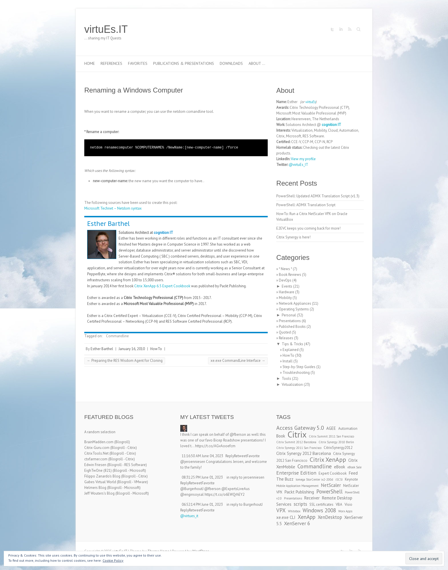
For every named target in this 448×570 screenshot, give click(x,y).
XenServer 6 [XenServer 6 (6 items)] (297, 523)
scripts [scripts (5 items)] (300, 504)
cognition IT (163, 232)
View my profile (303, 158)
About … (257, 63)
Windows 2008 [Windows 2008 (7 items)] (319, 510)
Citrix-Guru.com (96, 447)
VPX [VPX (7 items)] (281, 510)
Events (287, 286)
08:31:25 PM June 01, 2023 (202, 477)
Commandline (117, 336)
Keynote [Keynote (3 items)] (351, 479)
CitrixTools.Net (96, 453)
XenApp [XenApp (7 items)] (306, 516)
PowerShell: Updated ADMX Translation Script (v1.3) (317, 196)
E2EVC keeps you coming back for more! (308, 228)
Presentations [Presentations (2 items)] (293, 498)
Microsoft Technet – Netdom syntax (113, 208)
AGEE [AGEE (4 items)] (331, 428)
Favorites (137, 63)
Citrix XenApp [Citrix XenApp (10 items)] (328, 459)
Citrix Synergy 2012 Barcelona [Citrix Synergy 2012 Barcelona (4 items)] (303, 453)
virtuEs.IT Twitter (332, 29)
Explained (291, 349)
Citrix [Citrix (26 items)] (297, 434)
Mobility (285, 297)
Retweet (240, 455)
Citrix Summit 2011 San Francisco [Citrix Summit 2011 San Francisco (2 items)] (331, 436)
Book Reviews (290, 274)
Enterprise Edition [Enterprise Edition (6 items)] (296, 472)
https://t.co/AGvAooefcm (215, 445)
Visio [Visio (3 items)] (348, 504)
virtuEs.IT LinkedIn (341, 29)
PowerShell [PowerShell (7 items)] (329, 491)
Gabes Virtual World (100, 481)
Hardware (286, 292)
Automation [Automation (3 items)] (347, 428)
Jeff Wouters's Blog (99, 493)
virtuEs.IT (106, 29)
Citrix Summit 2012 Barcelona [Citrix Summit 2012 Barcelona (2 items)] (296, 442)
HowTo (156, 348)
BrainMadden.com (98, 441)
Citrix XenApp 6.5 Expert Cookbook (162, 286)
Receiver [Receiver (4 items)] (312, 498)
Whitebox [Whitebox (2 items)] (294, 511)
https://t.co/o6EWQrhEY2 (225, 494)
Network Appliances (295, 303)
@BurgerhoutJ (191, 488)
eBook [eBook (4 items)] (339, 466)
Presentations (290, 320)
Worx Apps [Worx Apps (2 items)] (345, 511)
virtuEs (310, 101)
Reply (229, 455)
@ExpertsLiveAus (235, 488)
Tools (286, 378)
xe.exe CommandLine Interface (238, 360)
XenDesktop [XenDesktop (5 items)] (330, 517)
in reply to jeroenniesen (245, 477)
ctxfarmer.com (95, 459)
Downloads (231, 63)
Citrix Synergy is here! (293, 237)
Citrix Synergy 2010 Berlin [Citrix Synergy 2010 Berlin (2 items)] (336, 442)
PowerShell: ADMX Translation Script (305, 204)
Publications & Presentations (183, 63)
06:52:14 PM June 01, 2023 (202, 504)
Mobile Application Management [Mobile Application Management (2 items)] (297, 486)
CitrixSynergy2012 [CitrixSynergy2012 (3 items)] (338, 447)
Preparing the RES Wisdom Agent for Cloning (125, 360)
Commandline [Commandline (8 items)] (314, 466)
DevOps (285, 280)
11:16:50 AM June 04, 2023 (202, 455)
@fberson (238, 434)
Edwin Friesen (95, 464)
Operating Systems (294, 309)
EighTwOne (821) (98, 470)
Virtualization (292, 384)
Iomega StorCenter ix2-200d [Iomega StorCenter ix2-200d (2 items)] (314, 479)
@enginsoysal (192, 494)
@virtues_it (189, 515)
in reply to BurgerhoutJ (245, 504)
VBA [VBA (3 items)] (339, 504)
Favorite (253, 455)
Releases (286, 338)
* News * (285, 268)
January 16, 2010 (132, 348)
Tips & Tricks (292, 344)
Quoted (285, 332)
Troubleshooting (296, 372)
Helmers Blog (95, 487)
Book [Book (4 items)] (280, 436)
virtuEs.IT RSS (349, 29)
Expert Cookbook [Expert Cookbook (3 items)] (333, 473)
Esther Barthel (108, 223)
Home (89, 63)
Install (288, 361)
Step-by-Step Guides (299, 366)
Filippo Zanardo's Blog (102, 476)
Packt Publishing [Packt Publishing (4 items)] (299, 492)
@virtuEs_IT (298, 164)
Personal (289, 315)
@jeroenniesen (192, 461)
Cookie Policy (113, 560)
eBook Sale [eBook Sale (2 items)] (354, 467)
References (111, 63)
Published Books (292, 326)
